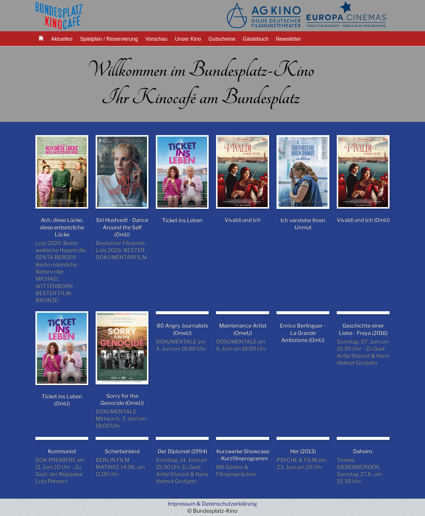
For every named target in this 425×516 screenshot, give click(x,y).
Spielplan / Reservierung (109, 39)
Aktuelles (62, 39)
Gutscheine (221, 39)
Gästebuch (255, 39)
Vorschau (156, 39)
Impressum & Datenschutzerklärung (212, 504)
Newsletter (288, 39)
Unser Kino (188, 39)
